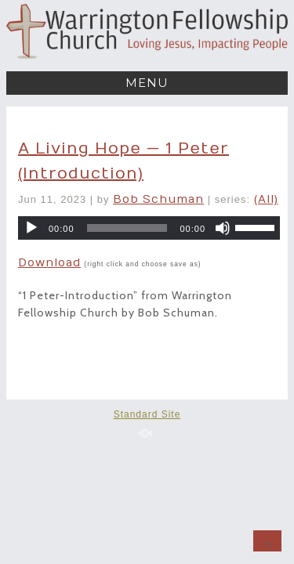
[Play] (31, 228)
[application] (149, 228)
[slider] (127, 228)
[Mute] (222, 228)
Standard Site (147, 414)
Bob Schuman (158, 199)
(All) (266, 199)
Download (49, 262)
